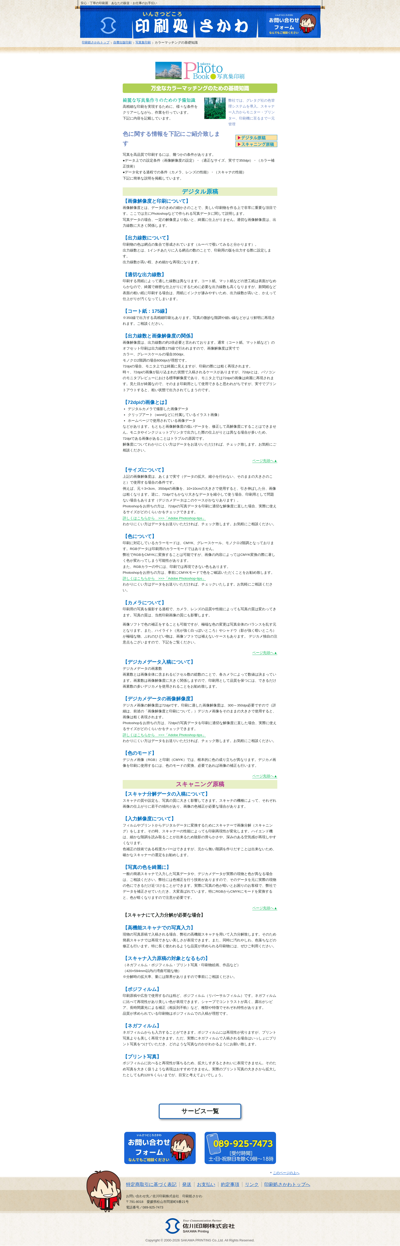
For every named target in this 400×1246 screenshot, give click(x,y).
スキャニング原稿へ (256, 144)
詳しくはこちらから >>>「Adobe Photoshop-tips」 (164, 518)
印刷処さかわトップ (95, 42)
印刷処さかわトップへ (287, 1184)
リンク (252, 1184)
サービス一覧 (200, 1111)
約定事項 (230, 1184)
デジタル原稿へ (256, 137)
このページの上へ (286, 1173)
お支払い (206, 1184)
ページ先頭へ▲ (264, 461)
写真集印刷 (143, 42)
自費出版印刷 (122, 42)
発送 (186, 1184)
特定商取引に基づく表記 (151, 1184)
